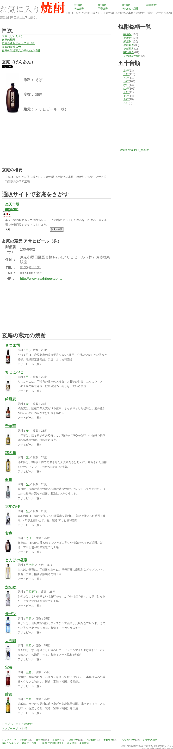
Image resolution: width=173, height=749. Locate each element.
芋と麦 (30, 564)
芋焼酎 (78, 5)
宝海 (8, 667)
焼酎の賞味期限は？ (53, 743)
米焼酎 (126, 5)
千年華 (10, 426)
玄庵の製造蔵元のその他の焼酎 (21, 50)
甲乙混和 (31, 591)
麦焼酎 (102, 5)
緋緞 (8, 694)
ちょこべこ (14, 372)
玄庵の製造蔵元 (11, 46)
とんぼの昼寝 (16, 560)
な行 (126, 85)
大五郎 (10, 641)
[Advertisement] (27, 138)
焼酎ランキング (10, 743)
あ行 (126, 70)
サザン (10, 614)
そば (28, 538)
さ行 (126, 77)
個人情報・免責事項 (78, 743)
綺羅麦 (10, 399)
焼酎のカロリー (30, 743)
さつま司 (12, 345)
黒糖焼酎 (151, 5)
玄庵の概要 (8, 39)
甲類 (28, 618)
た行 (126, 81)
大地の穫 (12, 506)
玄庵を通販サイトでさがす (18, 43)
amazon (11, 209)
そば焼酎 (79, 8)
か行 (126, 74)
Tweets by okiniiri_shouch (133, 149)
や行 (126, 95)
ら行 (126, 99)
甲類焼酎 (103, 8)
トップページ (9, 740)
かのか (10, 587)
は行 (126, 88)
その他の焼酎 (130, 8)
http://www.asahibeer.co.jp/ (41, 278)
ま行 (126, 92)
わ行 (126, 103)
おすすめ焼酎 (150, 740)
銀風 (8, 479)
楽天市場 (12, 204)
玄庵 (8, 533)
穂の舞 (10, 453)
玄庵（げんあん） (13, 36)
